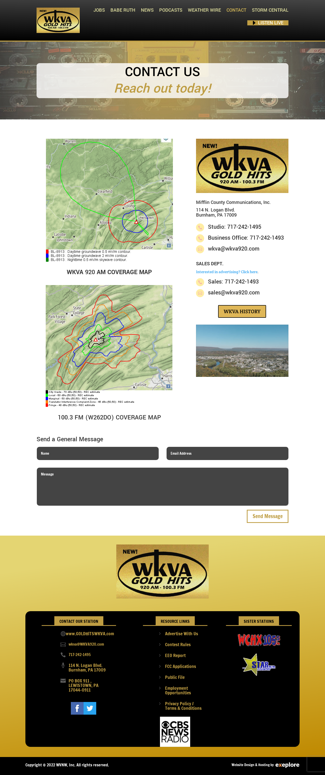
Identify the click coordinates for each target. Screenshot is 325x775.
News (147, 10)
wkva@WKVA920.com (86, 644)
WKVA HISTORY (242, 311)
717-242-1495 (80, 654)
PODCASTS (170, 10)
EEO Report (175, 655)
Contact (236, 10)
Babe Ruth (122, 10)
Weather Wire (204, 10)
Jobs (99, 10)
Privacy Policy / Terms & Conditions (183, 705)
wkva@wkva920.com (233, 249)
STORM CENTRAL (270, 10)
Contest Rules (178, 644)
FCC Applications (180, 666)
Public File (175, 677)
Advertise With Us (181, 633)
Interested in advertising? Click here (226, 271)
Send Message (268, 516)
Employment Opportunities (178, 690)
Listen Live (270, 22)
